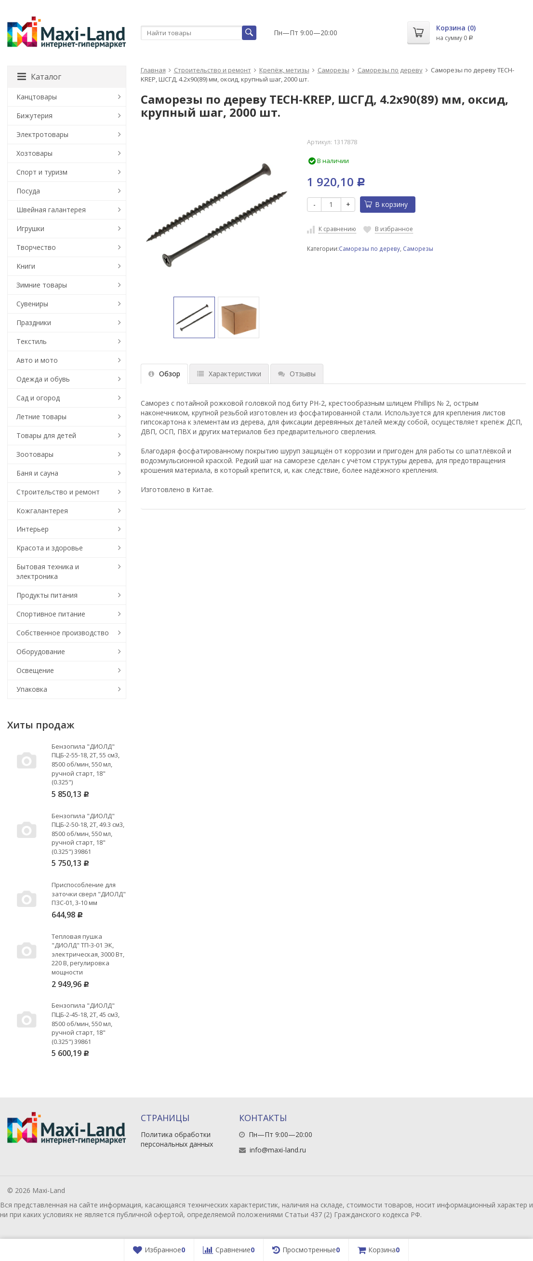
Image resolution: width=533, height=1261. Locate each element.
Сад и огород (38, 397)
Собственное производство (62, 632)
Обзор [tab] (164, 373)
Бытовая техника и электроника (47, 571)
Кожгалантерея (42, 510)
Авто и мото (37, 360)
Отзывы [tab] (297, 373)
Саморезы (333, 70)
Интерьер (32, 529)
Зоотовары (34, 454)
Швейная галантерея (51, 209)
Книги (25, 266)
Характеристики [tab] (229, 373)
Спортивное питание (50, 613)
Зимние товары (41, 284)
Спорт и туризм (41, 172)
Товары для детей (46, 435)
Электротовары (42, 134)
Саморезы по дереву (390, 70)
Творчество (36, 247)
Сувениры (32, 303)
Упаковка (31, 689)
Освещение (35, 670)
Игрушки (30, 228)
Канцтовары (36, 96)
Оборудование (40, 651)
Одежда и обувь (43, 379)
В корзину (386, 204)
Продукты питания (47, 595)
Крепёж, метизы (284, 70)
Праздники (33, 322)
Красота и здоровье (49, 547)
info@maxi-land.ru (278, 1149)
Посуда (28, 190)
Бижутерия (34, 115)
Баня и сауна (37, 473)
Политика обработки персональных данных (177, 1139)
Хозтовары (34, 153)
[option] (194, 317)
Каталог (39, 76)
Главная (153, 70)
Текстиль (31, 341)
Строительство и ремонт (212, 70)
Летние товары (41, 416)
